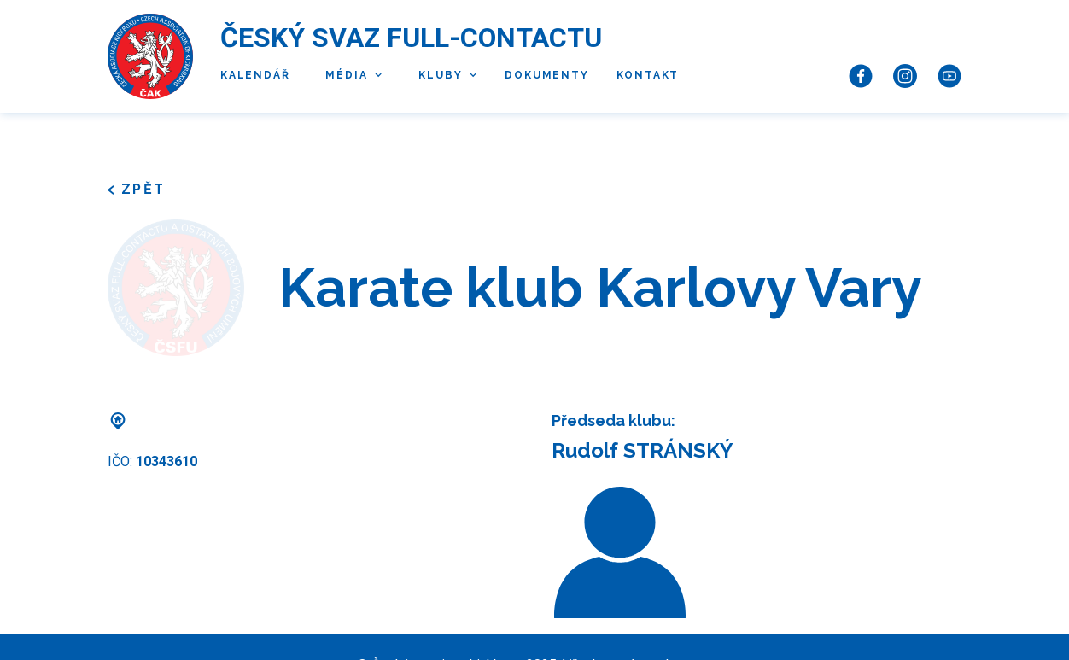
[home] (150, 56)
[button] (350, 76)
